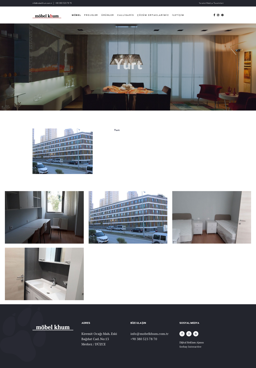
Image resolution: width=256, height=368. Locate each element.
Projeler (91, 15)
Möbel (76, 15)
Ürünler (107, 15)
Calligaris (125, 15)
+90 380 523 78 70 (63, 3)
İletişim (178, 15)
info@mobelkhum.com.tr (42, 3)
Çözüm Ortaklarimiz (153, 15)
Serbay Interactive (190, 346)
